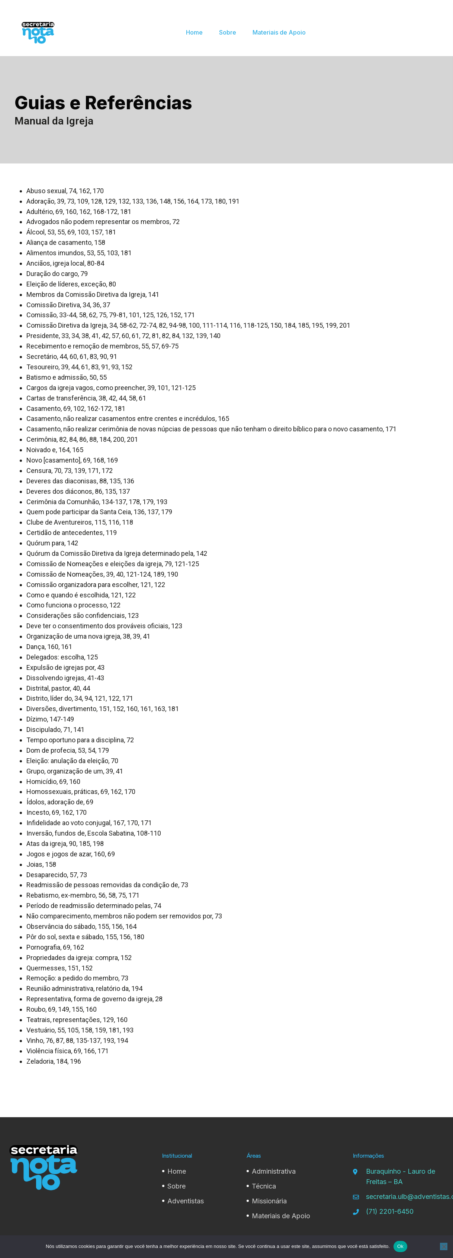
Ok (400, 1246)
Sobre (176, 1186)
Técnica (264, 1186)
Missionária (269, 1201)
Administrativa (274, 1171)
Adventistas (185, 1201)
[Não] (443, 1246)
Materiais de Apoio (281, 1216)
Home (176, 1171)
